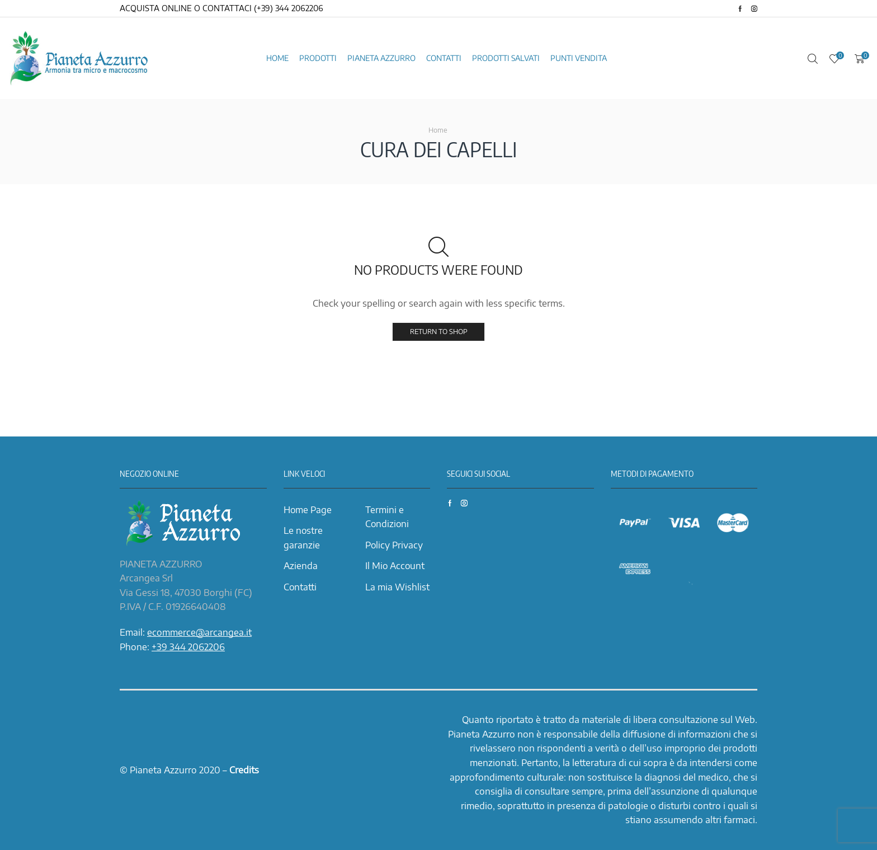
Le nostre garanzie (303, 538)
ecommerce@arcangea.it (199, 632)
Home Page (308, 509)
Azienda (301, 565)
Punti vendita (578, 58)
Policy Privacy (394, 545)
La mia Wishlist (397, 587)
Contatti (443, 58)
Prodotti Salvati (506, 58)
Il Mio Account (395, 565)
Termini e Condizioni (387, 517)
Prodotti (318, 58)
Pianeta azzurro (381, 58)
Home (277, 58)
